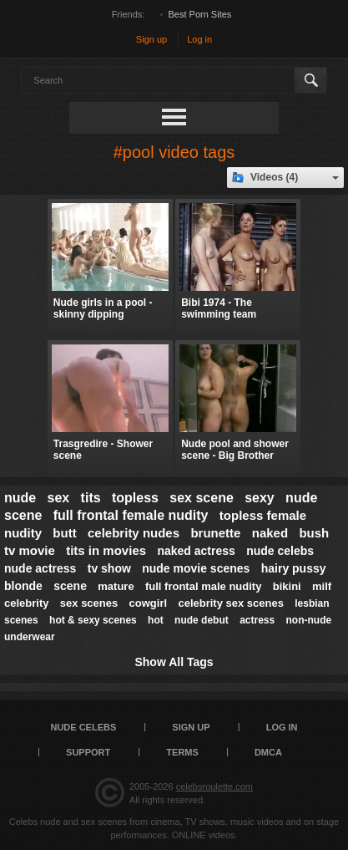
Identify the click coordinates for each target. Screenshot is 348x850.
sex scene (201, 498)
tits (91, 498)
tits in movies (106, 550)
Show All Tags (173, 662)
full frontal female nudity (131, 515)
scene (70, 586)
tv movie (29, 550)
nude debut (201, 620)
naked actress (196, 550)
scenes (21, 620)
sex (59, 498)
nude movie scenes (196, 568)
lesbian (312, 603)
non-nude (309, 620)
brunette (215, 533)
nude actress (40, 568)
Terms (182, 752)
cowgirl (148, 603)
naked (270, 533)
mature (116, 586)
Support (88, 752)
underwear (29, 637)
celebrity (26, 603)
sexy (260, 498)
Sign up (151, 39)
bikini (287, 586)
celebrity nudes (133, 533)
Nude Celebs (83, 727)
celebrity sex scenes (230, 603)
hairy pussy (293, 568)
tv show (109, 568)
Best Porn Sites (200, 14)
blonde (23, 586)
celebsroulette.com (214, 786)
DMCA (268, 752)
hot (156, 620)
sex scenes (89, 603)
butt (64, 533)
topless (135, 498)
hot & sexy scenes (93, 620)
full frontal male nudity (203, 586)
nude (20, 498)
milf (321, 586)
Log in (199, 39)
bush (314, 533)
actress (257, 620)
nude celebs (280, 550)
